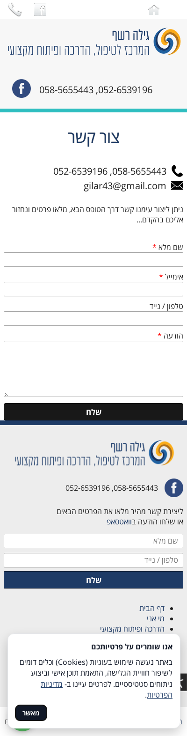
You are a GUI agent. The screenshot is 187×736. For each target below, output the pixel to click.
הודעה (170, 336)
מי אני (156, 618)
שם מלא (167, 247)
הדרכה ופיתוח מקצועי (130, 629)
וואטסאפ (119, 521)
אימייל (171, 277)
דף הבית (152, 608)
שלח (93, 411)
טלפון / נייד (166, 306)
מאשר (31, 712)
